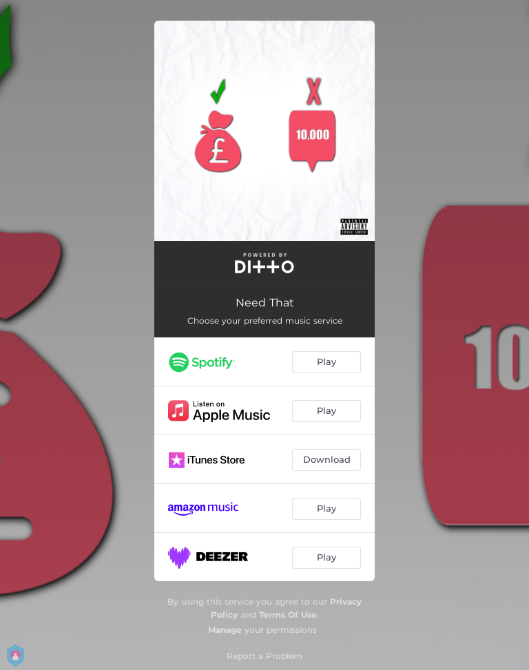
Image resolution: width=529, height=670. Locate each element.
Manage (225, 630)
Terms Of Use (288, 614)
